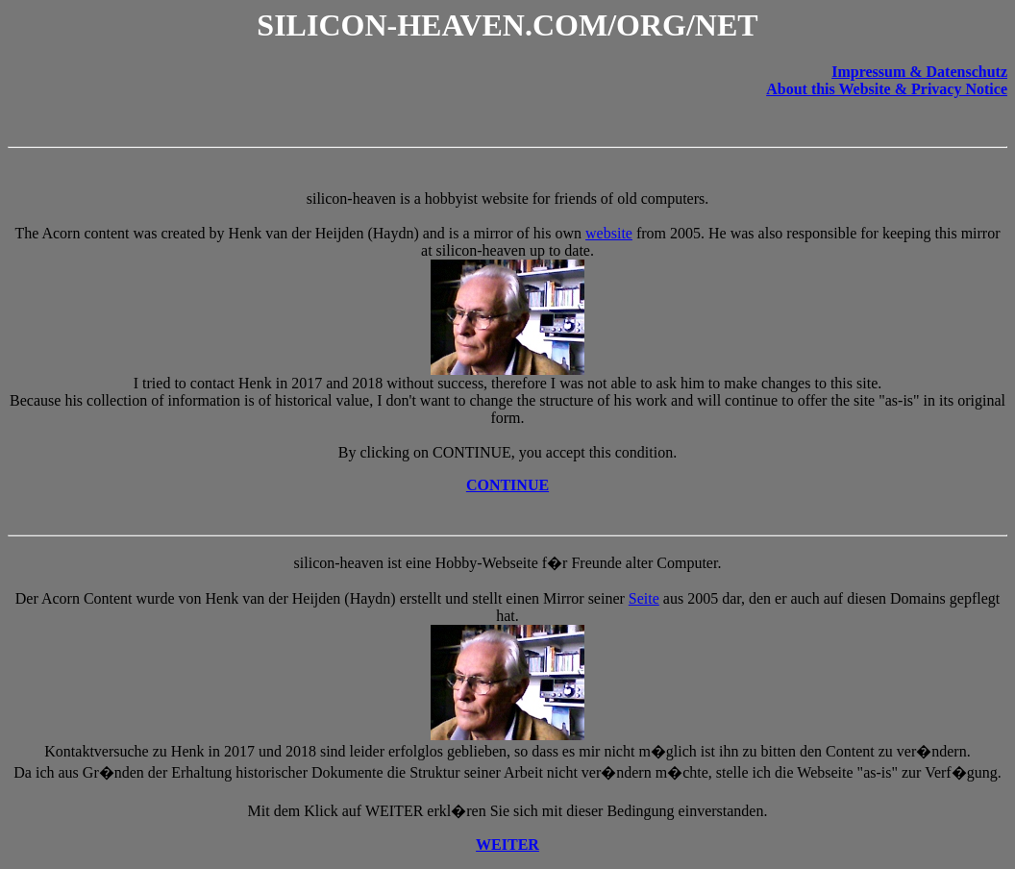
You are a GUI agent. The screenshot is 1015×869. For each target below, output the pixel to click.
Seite (644, 598)
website (608, 233)
